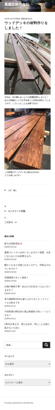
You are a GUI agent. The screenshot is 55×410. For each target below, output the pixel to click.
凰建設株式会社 (16, 4)
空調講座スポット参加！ (16, 277)
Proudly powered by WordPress (18, 403)
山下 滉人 (13, 190)
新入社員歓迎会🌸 (13, 243)
